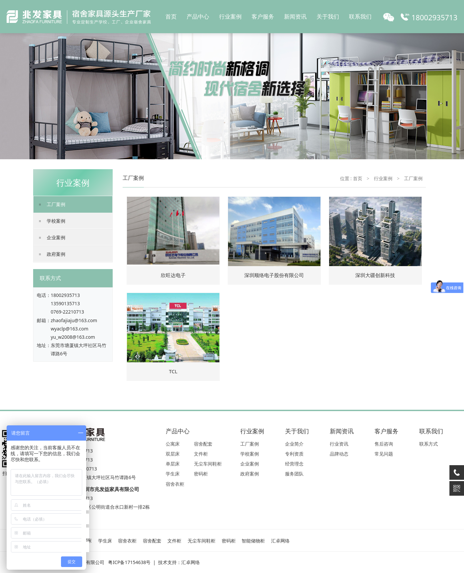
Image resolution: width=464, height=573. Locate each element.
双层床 (173, 454)
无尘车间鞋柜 (208, 464)
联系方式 (428, 444)
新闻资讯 (295, 16)
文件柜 (201, 454)
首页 (171, 16)
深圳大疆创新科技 (375, 275)
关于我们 (328, 16)
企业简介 (294, 444)
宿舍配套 (203, 444)
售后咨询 (384, 444)
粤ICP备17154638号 (129, 562)
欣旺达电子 (173, 275)
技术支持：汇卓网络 (179, 562)
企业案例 (56, 237)
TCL (173, 371)
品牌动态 (339, 454)
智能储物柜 (253, 540)
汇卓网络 (280, 540)
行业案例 (230, 16)
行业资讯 (339, 444)
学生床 (173, 473)
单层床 (173, 464)
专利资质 (294, 454)
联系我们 (360, 16)
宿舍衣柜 (175, 484)
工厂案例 (56, 204)
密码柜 (201, 473)
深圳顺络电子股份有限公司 (274, 275)
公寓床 (173, 444)
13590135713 (65, 303)
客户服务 (263, 16)
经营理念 (294, 464)
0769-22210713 (67, 312)
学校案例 (56, 221)
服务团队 (294, 473)
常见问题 (384, 454)
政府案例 (56, 254)
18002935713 (65, 295)
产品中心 (198, 16)
